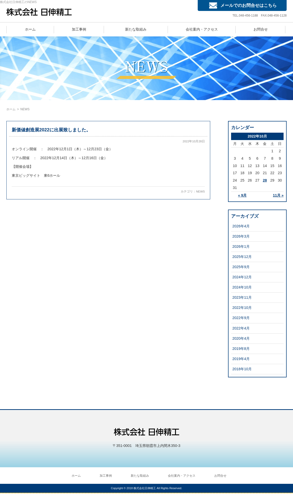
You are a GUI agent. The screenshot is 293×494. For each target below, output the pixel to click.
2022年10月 (242, 308)
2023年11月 (242, 297)
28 (265, 180)
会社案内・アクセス (202, 29)
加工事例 (79, 29)
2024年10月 (242, 287)
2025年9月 (241, 267)
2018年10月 (242, 369)
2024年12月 (242, 277)
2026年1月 (241, 246)
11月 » (278, 195)
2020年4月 (241, 338)
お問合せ (261, 29)
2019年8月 (241, 349)
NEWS (200, 191)
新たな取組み (135, 29)
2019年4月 (241, 359)
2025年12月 (242, 257)
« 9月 (242, 195)
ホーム (30, 29)
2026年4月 (241, 226)
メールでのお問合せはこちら (248, 5)
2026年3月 (241, 236)
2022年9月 (241, 318)
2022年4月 (241, 328)
